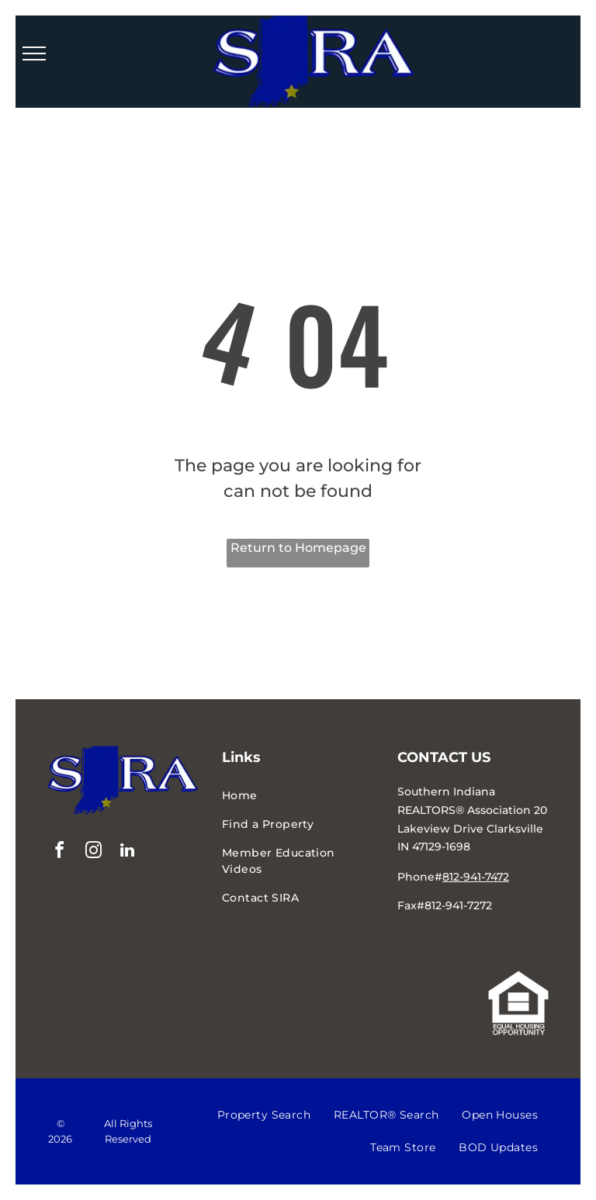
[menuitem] (298, 795)
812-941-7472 (475, 877)
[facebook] (59, 852)
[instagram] (93, 852)
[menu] (34, 53)
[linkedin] (127, 852)
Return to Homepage (298, 547)
